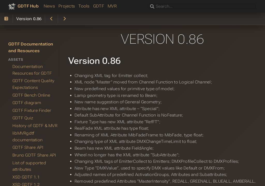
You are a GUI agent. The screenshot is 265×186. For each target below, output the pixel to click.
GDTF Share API (27, 147)
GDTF (98, 6)
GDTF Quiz (22, 117)
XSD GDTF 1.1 (26, 176)
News (49, 6)
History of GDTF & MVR (34, 125)
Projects (66, 6)
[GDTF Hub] (23, 6)
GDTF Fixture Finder (31, 110)
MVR (112, 6)
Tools (83, 6)
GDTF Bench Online (31, 94)
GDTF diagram (26, 102)
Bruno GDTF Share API (34, 155)
